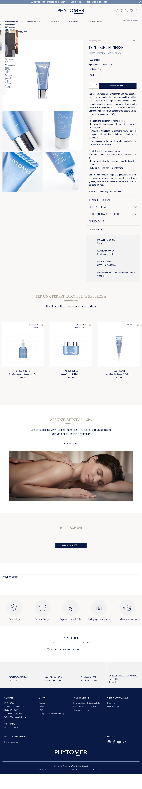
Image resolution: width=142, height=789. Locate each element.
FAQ (41, 709)
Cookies (88, 769)
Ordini (41, 706)
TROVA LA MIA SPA (71, 444)
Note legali (42, 769)
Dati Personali (78, 769)
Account (42, 703)
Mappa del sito (98, 769)
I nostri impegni (113, 706)
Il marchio (111, 703)
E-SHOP (42, 697)
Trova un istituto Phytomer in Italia (86, 703)
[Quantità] (92, 86)
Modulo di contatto (11, 727)
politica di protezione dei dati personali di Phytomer (70, 649)
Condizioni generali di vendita (59, 769)
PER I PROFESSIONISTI (130, 21)
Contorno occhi (21, 33)
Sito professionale (11, 742)
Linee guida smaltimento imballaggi (52, 713)
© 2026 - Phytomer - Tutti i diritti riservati (71, 766)
